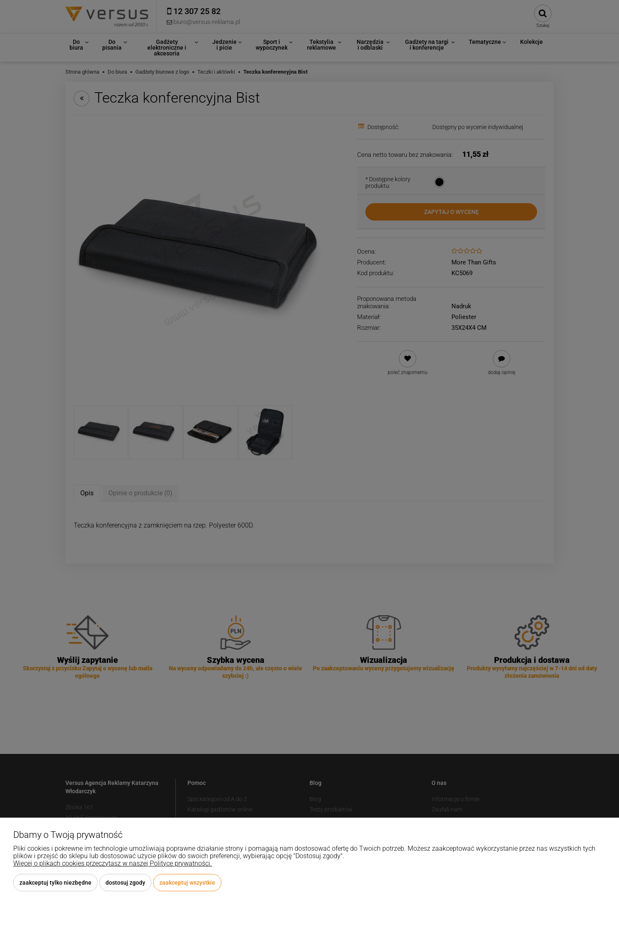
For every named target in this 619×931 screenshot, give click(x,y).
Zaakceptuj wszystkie (187, 882)
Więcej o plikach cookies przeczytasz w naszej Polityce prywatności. (112, 863)
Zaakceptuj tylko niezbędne (55, 882)
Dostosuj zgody (125, 882)
